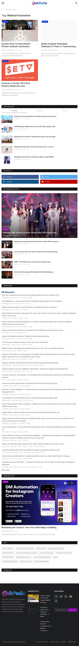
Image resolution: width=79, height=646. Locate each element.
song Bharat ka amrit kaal (55, 548)
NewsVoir (63, 642)
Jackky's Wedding (8, 548)
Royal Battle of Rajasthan (10, 561)
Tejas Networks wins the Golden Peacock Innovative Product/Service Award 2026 (29, 398)
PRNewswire (72, 642)
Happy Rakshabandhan (23, 557)
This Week (14, 111)
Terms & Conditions (42, 642)
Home (3, 9)
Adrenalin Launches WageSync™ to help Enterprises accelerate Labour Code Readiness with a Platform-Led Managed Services (39, 390)
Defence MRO (41, 548)
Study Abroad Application (64, 553)
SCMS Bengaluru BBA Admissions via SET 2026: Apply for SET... (35, 126)
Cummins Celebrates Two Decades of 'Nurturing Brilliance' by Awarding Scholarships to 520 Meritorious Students (38, 376)
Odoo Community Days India (25, 548)
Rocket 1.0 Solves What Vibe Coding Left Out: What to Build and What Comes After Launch (33, 444)
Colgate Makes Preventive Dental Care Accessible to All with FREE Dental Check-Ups (30, 412)
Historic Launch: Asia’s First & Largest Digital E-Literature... (45, 599)
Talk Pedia (44, 50)
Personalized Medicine (42, 561)
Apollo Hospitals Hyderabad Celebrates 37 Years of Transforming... (59, 45)
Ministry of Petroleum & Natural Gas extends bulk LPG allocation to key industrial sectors (32, 330)
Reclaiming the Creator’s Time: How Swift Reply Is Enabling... (30, 527)
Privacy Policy (54, 642)
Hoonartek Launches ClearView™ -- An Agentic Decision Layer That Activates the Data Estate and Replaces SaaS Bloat (38, 463)
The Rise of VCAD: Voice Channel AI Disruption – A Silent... (44, 612)
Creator (55, 557)
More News (5, 470)
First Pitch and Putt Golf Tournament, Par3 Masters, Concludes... (45, 626)
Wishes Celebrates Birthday (42, 557)
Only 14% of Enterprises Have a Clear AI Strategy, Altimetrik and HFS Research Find (30, 295)
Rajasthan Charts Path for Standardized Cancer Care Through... (35, 136)
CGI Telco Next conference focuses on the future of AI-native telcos (25, 342)
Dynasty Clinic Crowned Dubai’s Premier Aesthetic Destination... (16, 45)
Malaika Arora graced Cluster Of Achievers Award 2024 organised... (37, 241)
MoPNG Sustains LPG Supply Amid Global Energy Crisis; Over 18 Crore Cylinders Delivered (33, 348)
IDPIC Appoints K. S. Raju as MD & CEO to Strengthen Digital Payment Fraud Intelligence (32, 301)
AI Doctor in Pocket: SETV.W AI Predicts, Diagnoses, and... (16, 84)
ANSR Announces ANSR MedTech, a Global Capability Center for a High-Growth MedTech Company (36, 456)
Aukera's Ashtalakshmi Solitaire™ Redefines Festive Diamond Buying (25, 336)
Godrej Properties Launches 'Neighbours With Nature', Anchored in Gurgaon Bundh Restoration (35, 369)
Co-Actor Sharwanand (46, 553)
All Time (64, 111)
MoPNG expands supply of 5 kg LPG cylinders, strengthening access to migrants (29, 307)
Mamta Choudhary (7, 50)
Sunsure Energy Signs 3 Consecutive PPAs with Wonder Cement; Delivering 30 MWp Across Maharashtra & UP (38, 428)
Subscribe (72, 610)
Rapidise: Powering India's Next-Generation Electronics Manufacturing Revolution (30, 363)
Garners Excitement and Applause (26, 553)
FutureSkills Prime (8, 557)
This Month (39, 111)
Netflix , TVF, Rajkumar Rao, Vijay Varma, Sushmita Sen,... (33, 262)
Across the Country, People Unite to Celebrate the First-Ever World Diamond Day (29, 383)
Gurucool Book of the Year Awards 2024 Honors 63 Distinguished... (36, 252)
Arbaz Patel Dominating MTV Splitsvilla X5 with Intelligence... (34, 272)
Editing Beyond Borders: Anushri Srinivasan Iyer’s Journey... (34, 147)
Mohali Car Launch (26, 561)
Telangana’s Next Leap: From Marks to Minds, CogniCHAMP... (34, 157)
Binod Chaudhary (8, 553)
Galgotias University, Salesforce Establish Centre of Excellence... (35, 116)
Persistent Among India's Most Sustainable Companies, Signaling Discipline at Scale (31, 450)
